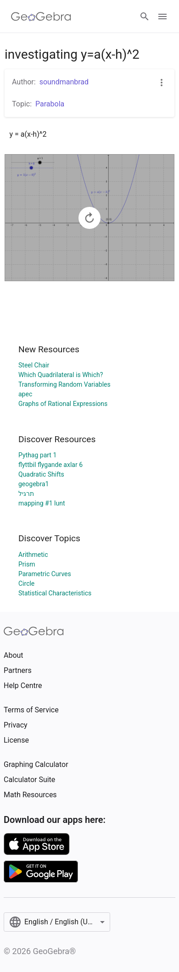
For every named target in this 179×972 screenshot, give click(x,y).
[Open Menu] (162, 16)
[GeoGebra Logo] (41, 16)
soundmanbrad (64, 82)
